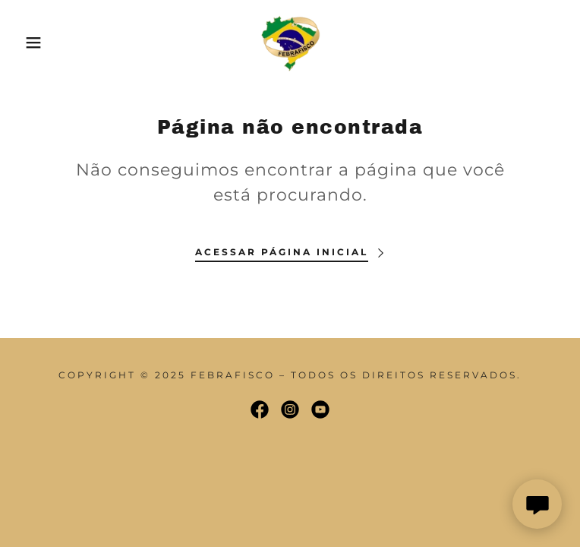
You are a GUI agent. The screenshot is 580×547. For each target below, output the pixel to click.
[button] (37, 42)
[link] (290, 42)
